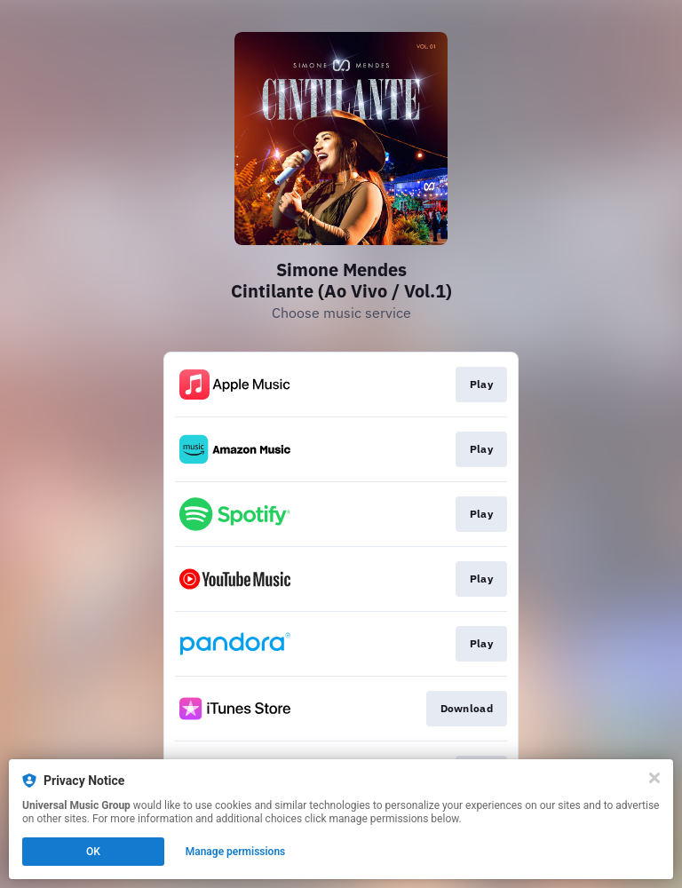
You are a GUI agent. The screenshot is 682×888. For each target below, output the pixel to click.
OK (93, 851)
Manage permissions (236, 851)
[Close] (654, 778)
